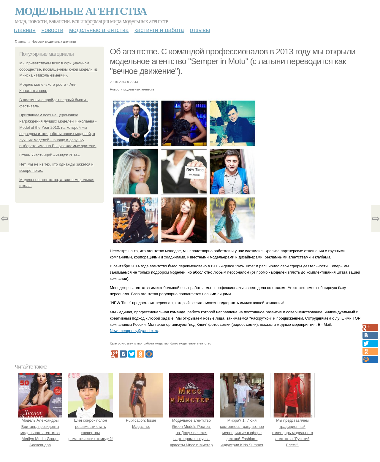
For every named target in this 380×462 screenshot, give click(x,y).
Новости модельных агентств (53, 41)
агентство (134, 343)
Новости (52, 30)
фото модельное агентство (190, 343)
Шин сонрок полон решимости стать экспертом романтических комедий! (90, 426)
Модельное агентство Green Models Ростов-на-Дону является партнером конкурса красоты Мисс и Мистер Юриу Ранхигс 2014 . (191, 432)
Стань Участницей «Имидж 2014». (50, 155)
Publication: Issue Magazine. (141, 420)
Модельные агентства (81, 11)
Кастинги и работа (159, 30)
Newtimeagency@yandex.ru (134, 330)
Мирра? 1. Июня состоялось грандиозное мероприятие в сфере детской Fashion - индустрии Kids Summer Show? (242, 432)
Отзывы (200, 30)
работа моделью (156, 343)
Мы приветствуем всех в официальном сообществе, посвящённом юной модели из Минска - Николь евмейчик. (58, 69)
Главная (25, 30)
